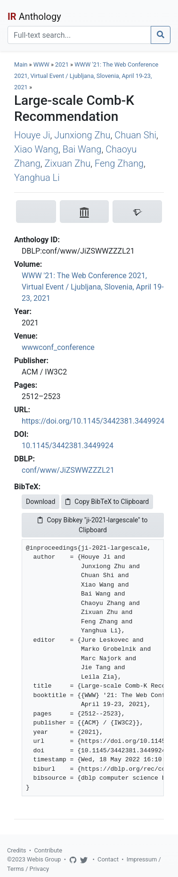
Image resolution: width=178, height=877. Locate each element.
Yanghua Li (37, 177)
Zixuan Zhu (67, 163)
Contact (108, 859)
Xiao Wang (36, 149)
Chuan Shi (135, 135)
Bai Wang (82, 149)
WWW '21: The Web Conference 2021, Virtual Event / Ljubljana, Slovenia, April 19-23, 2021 (86, 76)
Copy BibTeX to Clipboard (107, 501)
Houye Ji (32, 135)
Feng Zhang (119, 163)
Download (40, 501)
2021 (62, 64)
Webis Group (44, 859)
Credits (16, 850)
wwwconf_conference (58, 347)
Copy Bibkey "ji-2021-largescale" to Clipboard (92, 525)
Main (20, 64)
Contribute (48, 850)
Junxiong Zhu (82, 135)
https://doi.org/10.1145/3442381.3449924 (93, 421)
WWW (41, 64)
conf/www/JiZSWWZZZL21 (68, 470)
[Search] (79, 35)
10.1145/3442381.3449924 (67, 445)
